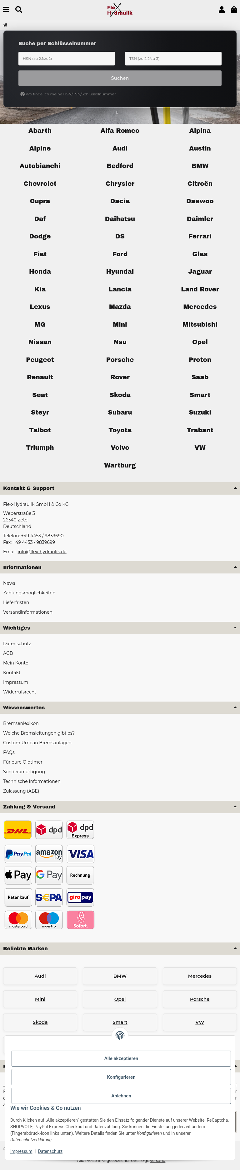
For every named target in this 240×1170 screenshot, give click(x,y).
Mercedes (200, 976)
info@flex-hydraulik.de (42, 551)
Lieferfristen (16, 602)
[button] (222, 10)
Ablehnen (121, 1096)
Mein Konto (15, 663)
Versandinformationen (27, 612)
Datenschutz (50, 1151)
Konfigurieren (121, 1077)
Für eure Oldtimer (22, 762)
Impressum (21, 1151)
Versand (157, 1160)
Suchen (120, 78)
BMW (120, 976)
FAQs (9, 752)
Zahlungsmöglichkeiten (29, 593)
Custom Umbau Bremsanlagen (37, 743)
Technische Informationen (32, 781)
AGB (8, 653)
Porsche (200, 999)
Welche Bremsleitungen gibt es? (39, 733)
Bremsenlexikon (21, 723)
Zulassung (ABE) (21, 791)
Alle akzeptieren (121, 1058)
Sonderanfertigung (24, 771)
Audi (40, 976)
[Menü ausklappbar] (6, 10)
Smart (119, 1022)
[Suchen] (18, 10)
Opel (120, 999)
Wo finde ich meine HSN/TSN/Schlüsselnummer (68, 94)
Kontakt (12, 672)
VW (199, 1022)
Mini (40, 999)
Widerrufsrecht (19, 692)
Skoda (40, 1022)
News (9, 583)
